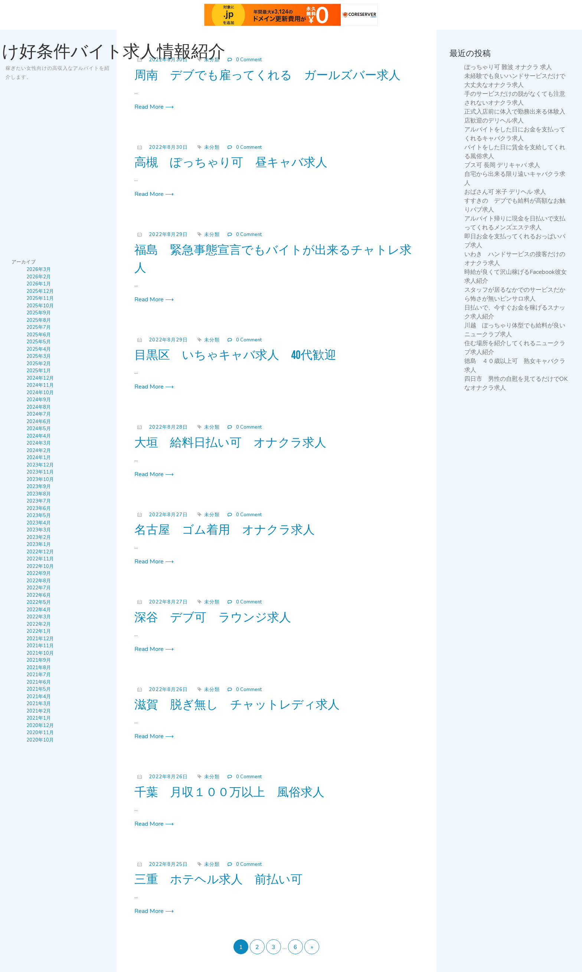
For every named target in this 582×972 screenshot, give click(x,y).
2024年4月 (38, 436)
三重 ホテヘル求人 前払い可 (218, 880)
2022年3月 (38, 616)
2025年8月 (38, 320)
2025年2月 (38, 363)
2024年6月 (38, 421)
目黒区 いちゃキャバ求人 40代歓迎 (235, 355)
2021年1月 (38, 718)
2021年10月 (40, 653)
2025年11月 (40, 298)
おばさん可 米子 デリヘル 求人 (505, 192)
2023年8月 (38, 494)
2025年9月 (38, 313)
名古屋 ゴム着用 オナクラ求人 (224, 530)
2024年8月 (38, 407)
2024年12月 (40, 378)
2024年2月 (38, 450)
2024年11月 (40, 385)
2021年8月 (38, 667)
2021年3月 (38, 703)
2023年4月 (38, 523)
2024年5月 (38, 428)
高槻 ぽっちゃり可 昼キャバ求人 (230, 163)
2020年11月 (40, 732)
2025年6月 (38, 334)
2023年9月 (38, 486)
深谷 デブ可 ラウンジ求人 (212, 618)
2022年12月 (40, 552)
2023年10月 (40, 479)
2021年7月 (38, 674)
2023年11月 (40, 472)
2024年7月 (38, 414)
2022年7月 (38, 588)
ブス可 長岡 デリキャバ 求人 (502, 165)
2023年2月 (38, 537)
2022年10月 (40, 566)
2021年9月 (38, 660)
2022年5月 (38, 602)
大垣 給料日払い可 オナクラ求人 (230, 443)
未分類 (212, 59)
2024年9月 (38, 399)
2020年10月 (40, 740)
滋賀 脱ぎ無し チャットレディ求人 (237, 705)
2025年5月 (38, 341)
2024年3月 (38, 443)
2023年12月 (40, 465)
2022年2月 (38, 624)
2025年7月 (38, 327)
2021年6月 (38, 682)
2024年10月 (40, 392)
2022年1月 (38, 631)
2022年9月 (38, 573)
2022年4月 (38, 609)
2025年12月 (40, 291)
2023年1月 (38, 544)
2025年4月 (38, 349)
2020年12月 (40, 725)
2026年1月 (38, 284)
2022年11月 (40, 559)
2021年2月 (38, 711)
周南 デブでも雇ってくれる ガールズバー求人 (267, 75)
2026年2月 (38, 277)
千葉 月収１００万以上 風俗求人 (229, 792)
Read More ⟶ (154, 107)
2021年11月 (40, 645)
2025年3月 (38, 356)
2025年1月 (38, 370)
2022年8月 (38, 580)
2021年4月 (38, 696)
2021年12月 (40, 638)
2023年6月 (38, 508)
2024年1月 (38, 457)
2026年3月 (38, 269)
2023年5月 (38, 515)
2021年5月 (38, 689)
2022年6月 (38, 595)
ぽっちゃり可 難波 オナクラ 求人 (508, 67)
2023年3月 (38, 530)
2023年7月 (38, 501)
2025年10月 (40, 305)
